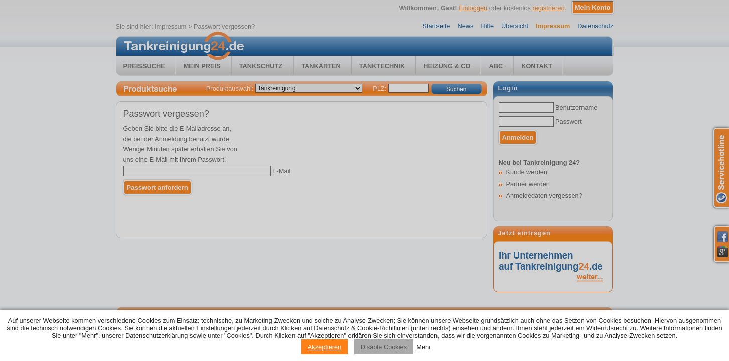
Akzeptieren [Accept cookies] (325, 347)
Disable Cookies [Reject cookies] (384, 347)
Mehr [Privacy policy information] (423, 347)
